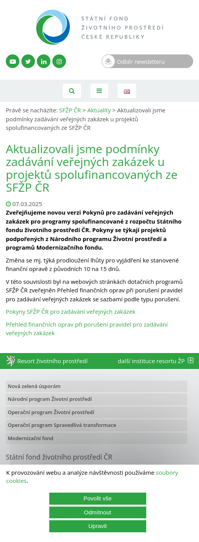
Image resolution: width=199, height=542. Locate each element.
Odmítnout (97, 512)
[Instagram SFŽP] (59, 61)
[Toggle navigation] (99, 91)
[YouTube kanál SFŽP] (12, 61)
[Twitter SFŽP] (28, 61)
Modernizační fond (30, 438)
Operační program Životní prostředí (51, 412)
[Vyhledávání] (72, 91)
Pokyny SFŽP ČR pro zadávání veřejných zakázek (70, 311)
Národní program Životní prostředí (50, 398)
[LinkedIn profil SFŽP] (43, 61)
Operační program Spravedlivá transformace (62, 424)
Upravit (97, 526)
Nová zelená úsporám (34, 386)
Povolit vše (97, 498)
